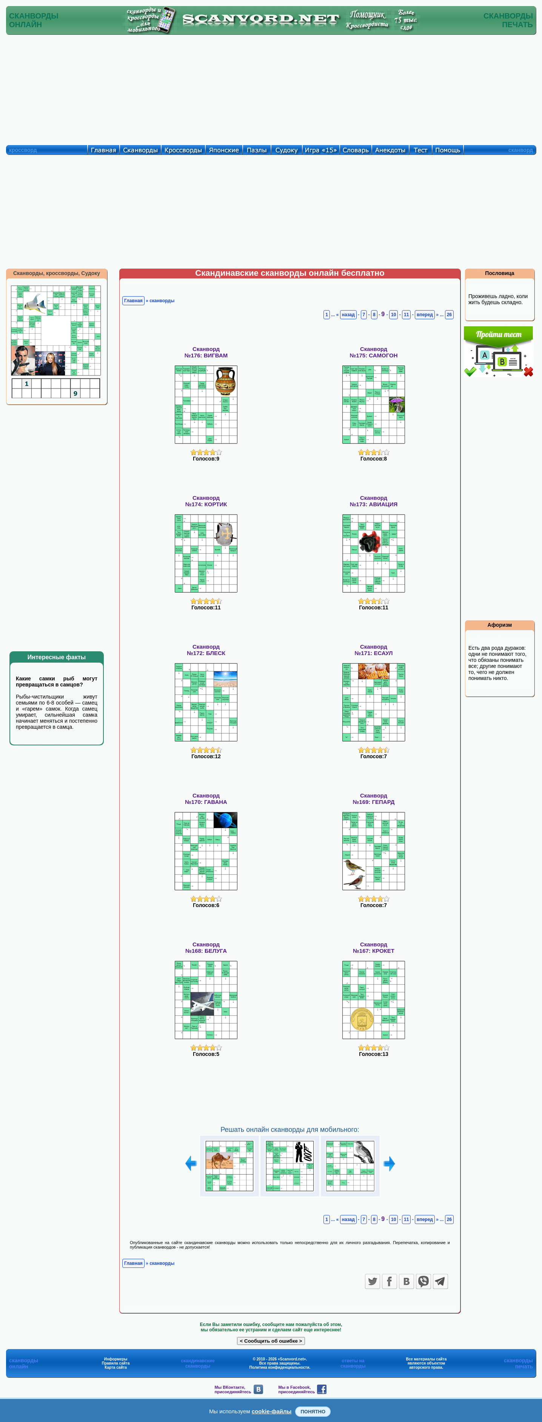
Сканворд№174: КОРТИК (206, 501)
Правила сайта (116, 1363)
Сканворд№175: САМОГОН (373, 352)
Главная (133, 300)
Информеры (116, 1359)
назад (348, 314)
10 (393, 314)
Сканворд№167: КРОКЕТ (373, 947)
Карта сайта (116, 1367)
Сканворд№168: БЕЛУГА (206, 947)
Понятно (312, 1411)
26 (449, 314)
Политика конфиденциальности (279, 1367)
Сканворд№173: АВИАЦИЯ (374, 501)
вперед (425, 314)
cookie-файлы (272, 1411)
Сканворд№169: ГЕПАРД (374, 798)
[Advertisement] (271, 88)
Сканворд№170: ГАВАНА (206, 798)
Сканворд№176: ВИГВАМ (206, 352)
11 (406, 314)
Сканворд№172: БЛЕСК (206, 649)
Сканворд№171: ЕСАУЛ (374, 649)
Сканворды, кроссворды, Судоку (56, 273)
